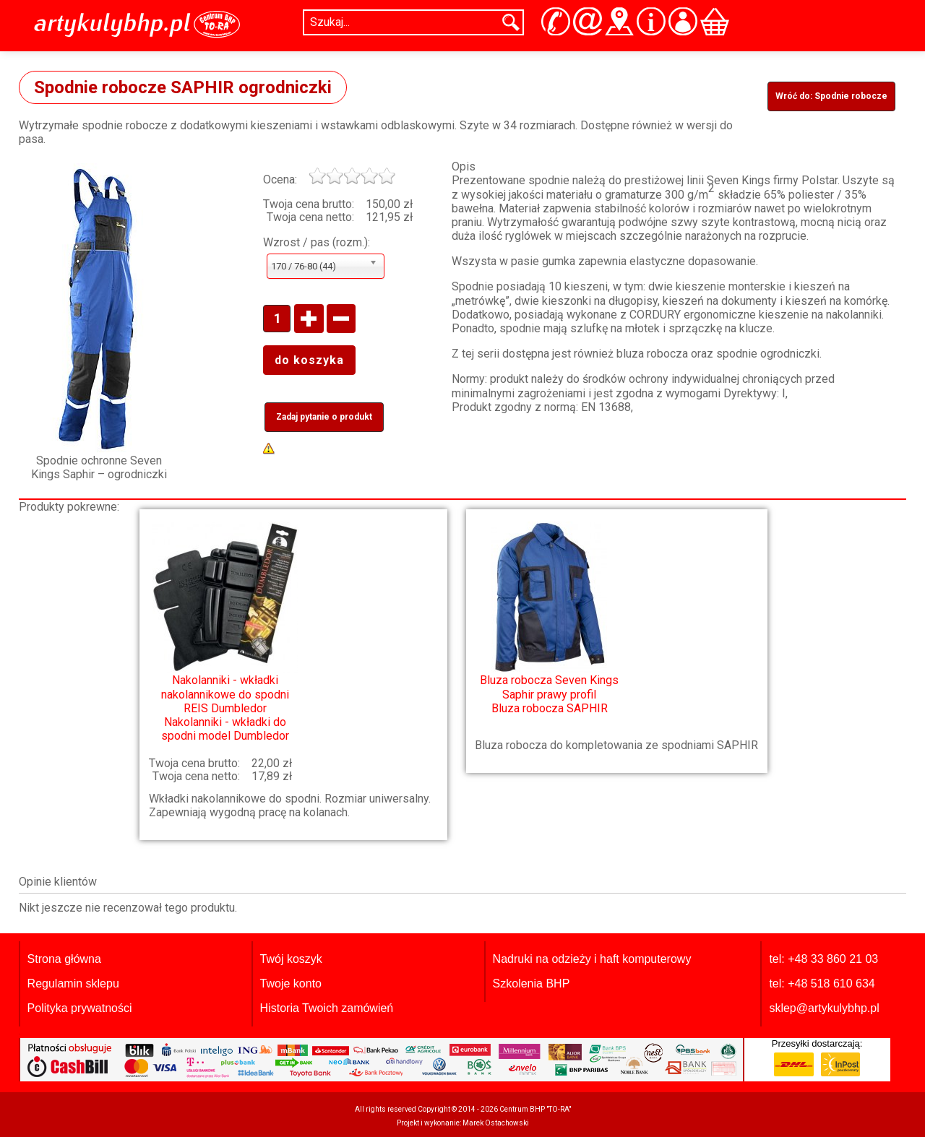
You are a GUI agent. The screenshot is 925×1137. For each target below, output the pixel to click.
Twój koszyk (291, 959)
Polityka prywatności (79, 1008)
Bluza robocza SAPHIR (549, 618)
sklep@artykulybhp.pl (824, 1008)
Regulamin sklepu (73, 983)
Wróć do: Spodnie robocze (831, 96)
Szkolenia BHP (531, 983)
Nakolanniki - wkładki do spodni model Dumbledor (224, 632)
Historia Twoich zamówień (327, 1008)
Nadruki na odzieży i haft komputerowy (592, 959)
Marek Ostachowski (495, 1123)
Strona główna (64, 959)
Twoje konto (291, 983)
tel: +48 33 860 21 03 (823, 959)
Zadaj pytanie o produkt (324, 417)
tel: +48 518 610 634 (821, 983)
